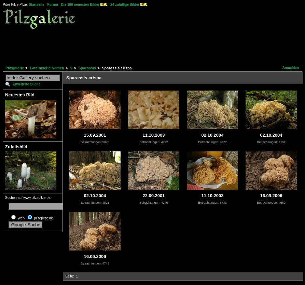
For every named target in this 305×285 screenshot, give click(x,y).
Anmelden (290, 68)
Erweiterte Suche (26, 84)
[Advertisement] (127, 45)
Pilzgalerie (14, 68)
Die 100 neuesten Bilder (80, 4)
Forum (52, 4)
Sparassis (87, 68)
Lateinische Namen (47, 68)
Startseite (36, 4)
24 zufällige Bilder (124, 4)
